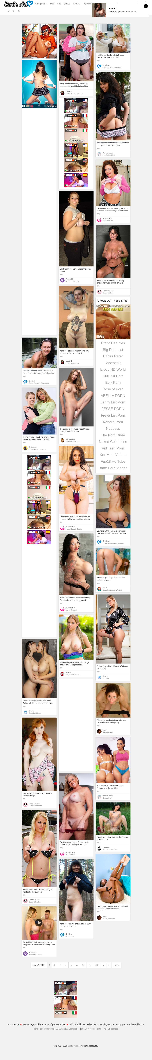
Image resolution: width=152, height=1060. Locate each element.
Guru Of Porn (113, 376)
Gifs (59, 4)
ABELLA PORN (113, 396)
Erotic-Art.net (74, 1046)
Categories (41, 4)
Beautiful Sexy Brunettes (39, 383)
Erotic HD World (113, 369)
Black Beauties (109, 919)
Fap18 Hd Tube (113, 461)
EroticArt (106, 65)
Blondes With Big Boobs (112, 67)
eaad (105, 588)
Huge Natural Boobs (74, 529)
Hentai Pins (100, 1029)
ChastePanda (108, 291)
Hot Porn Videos (35, 954)
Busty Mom (70, 854)
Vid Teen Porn (113, 448)
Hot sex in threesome (37, 449)
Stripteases (113, 1029)
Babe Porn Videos (113, 468)
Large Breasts (71, 610)
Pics (52, 4)
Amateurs (70, 936)
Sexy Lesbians (35, 713)
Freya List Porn (113, 415)
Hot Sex (106, 678)
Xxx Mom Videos (113, 455)
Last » (116, 965)
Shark (105, 676)
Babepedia (113, 363)
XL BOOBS (107, 218)
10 (83, 965)
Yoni (104, 730)
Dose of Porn (113, 389)
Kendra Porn (113, 422)
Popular (76, 4)
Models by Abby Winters (112, 590)
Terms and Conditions (44, 1029)
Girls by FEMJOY (73, 441)
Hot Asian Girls (109, 155)
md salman (70, 439)
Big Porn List (113, 350)
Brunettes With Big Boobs (113, 543)
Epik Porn (113, 382)
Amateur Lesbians (110, 849)
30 (96, 965)
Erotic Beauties (113, 343)
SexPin (69, 672)
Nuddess (113, 428)
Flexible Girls (108, 732)
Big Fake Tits (108, 221)
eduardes (106, 847)
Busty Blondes (35, 902)
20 (90, 965)
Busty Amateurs (72, 363)
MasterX (69, 92)
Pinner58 (69, 279)
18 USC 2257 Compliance (68, 1029)
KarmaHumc (108, 153)
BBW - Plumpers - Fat (74, 94)
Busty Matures (108, 293)
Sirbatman (33, 447)
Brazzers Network (73, 675)
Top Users (88, 4)
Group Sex (107, 798)
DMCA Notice (87, 1029)
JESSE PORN (113, 409)
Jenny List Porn (113, 402)
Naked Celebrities (113, 442)
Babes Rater (113, 356)
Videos (67, 4)
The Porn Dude (113, 435)
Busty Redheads (35, 806)
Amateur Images (72, 281)
